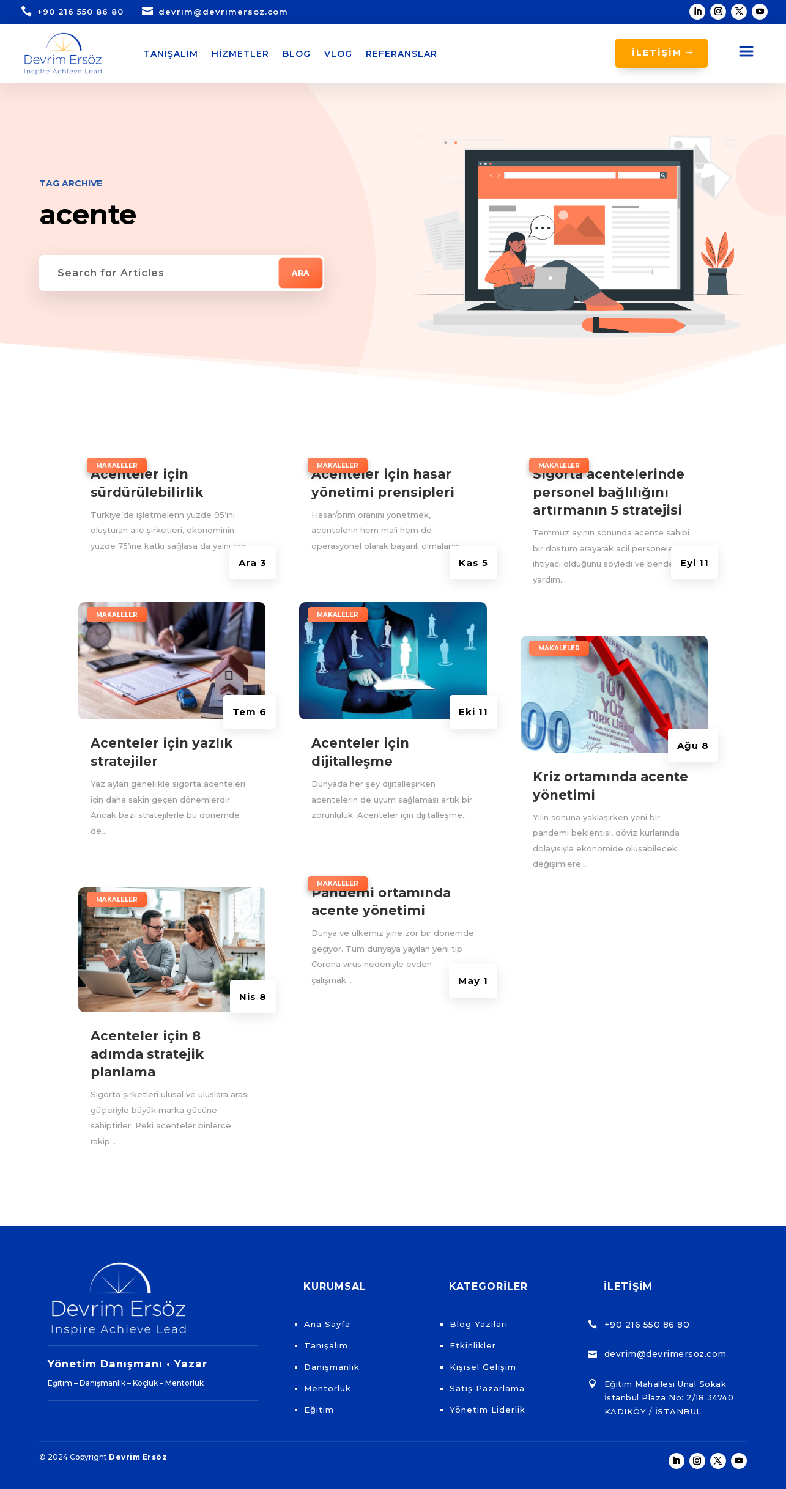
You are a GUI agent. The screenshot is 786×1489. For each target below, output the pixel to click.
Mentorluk (327, 1388)
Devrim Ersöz (138, 1456)
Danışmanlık (332, 1367)
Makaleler (117, 465)
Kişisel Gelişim (483, 1367)
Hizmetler (240, 53)
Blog (297, 53)
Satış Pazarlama (487, 1388)
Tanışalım (171, 53)
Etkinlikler (473, 1345)
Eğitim (319, 1409)
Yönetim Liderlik (487, 1409)
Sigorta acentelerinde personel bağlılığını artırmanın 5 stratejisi (608, 492)
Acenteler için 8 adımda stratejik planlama (147, 1053)
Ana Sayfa (327, 1324)
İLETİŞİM (657, 52)
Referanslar (401, 53)
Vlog (338, 53)
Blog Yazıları (479, 1324)
